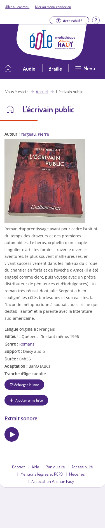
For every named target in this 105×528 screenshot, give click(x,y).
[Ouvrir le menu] (85, 70)
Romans (26, 344)
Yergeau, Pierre (35, 134)
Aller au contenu (17, 6)
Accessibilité (82, 466)
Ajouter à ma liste (29, 399)
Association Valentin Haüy (52, 481)
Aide (35, 466)
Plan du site (55, 466)
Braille (55, 68)
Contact (18, 466)
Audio (29, 68)
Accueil (42, 91)
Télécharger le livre (24, 384)
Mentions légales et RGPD (41, 474)
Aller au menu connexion (53, 6)
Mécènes (77, 474)
